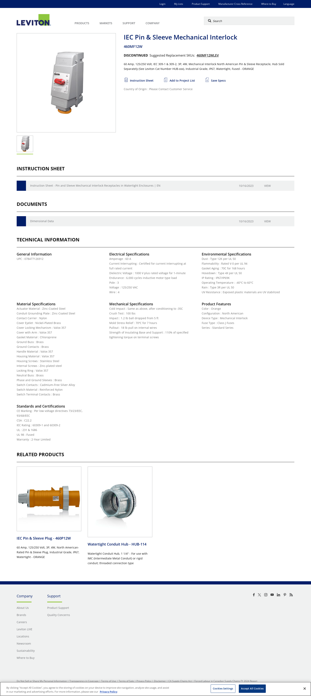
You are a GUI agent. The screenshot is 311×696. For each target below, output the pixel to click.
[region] (155, 689)
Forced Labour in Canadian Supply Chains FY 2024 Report (225, 681)
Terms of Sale (126, 681)
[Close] (304, 688)
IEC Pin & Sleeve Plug (44, 538)
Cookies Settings (223, 688)
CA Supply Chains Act (180, 681)
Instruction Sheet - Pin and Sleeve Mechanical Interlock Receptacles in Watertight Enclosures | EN (95, 185)
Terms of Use (108, 681)
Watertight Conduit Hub (117, 544)
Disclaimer (160, 681)
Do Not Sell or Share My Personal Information (42, 681)
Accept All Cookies (252, 688)
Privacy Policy (143, 681)
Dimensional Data (42, 221)
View (267, 186)
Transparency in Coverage (84, 681)
